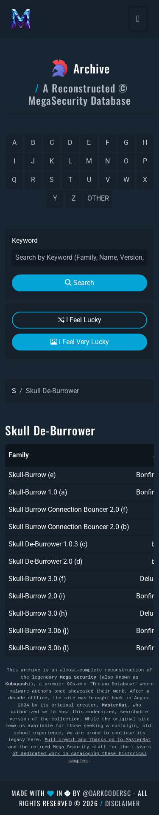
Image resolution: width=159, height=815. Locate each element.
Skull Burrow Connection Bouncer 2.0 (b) (68, 527)
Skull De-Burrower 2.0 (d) (45, 561)
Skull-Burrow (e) (32, 475)
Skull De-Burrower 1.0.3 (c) (48, 544)
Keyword (25, 240)
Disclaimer (122, 803)
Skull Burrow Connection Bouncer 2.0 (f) (68, 509)
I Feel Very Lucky (79, 342)
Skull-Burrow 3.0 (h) (37, 613)
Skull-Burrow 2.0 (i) (36, 596)
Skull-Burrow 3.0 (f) (37, 579)
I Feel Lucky (79, 320)
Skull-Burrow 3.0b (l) (38, 648)
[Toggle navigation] (138, 19)
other (98, 198)
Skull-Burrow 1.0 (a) (37, 492)
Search (79, 283)
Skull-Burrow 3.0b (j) (38, 631)
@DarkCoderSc (107, 793)
